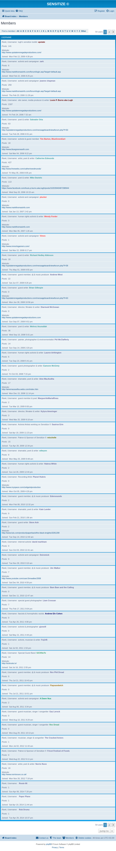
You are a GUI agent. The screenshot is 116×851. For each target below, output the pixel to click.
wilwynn (43, 451)
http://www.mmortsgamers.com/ (15, 246)
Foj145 (44, 640)
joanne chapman (47, 81)
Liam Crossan (49, 600)
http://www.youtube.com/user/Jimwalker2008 (21, 578)
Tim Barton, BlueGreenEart (52, 139)
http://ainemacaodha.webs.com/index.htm (20, 389)
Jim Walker (55, 568)
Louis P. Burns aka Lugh (61, 100)
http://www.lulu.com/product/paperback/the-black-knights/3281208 (30, 533)
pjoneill (42, 627)
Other (83, 31)
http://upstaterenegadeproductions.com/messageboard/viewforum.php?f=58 (35, 266)
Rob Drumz (24, 809)
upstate (41, 42)
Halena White (50, 464)
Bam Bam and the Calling (62, 587)
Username (6, 37)
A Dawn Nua (45, 698)
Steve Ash (34, 522)
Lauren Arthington (52, 353)
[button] (113, 32)
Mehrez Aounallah (38, 326)
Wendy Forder (50, 216)
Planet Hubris (39, 477)
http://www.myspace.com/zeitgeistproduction (21, 487)
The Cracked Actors (54, 738)
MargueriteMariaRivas (48, 398)
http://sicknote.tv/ (9, 663)
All (18, 31)
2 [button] (109, 32)
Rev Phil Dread (57, 672)
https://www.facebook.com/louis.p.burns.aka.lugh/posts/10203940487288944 (35, 188)
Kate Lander (45, 509)
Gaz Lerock (54, 711)
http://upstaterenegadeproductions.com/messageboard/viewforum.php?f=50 (35, 130)
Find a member (8, 31)
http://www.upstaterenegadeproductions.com (21, 317)
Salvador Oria (36, 119)
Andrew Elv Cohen (53, 613)
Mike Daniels (36, 178)
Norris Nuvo (41, 764)
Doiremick (44, 555)
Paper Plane (24, 796)
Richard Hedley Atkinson (41, 255)
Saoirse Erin (57, 424)
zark (42, 61)
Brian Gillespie (36, 288)
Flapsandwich (56, 685)
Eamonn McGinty (51, 366)
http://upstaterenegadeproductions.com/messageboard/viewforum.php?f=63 (35, 298)
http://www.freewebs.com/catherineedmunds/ (21, 169)
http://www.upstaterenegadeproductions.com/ (21, 52)
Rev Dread (54, 725)
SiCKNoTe (41, 653)
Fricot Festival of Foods (58, 751)
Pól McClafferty (62, 339)
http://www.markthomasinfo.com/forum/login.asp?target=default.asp (31, 72)
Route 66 (23, 783)
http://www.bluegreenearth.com (15, 149)
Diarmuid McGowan (50, 307)
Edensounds (56, 496)
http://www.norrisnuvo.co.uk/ (14, 774)
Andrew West (56, 274)
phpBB (48, 844)
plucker (43, 197)
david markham (39, 542)
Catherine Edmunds (44, 158)
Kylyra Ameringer (49, 411)
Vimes (42, 236)
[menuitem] (19, 11)
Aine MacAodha (46, 379)
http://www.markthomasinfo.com (16, 207)
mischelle (51, 437)
